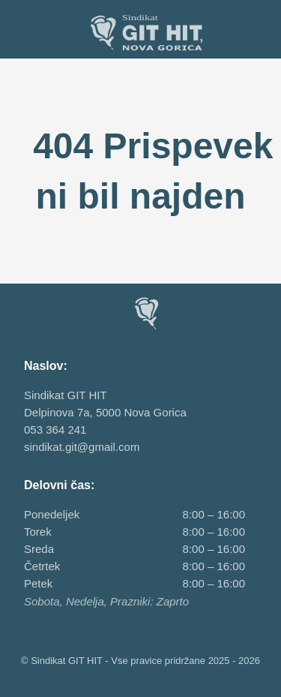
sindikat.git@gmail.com (81, 446)
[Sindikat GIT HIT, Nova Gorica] (140, 32)
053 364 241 (55, 429)
